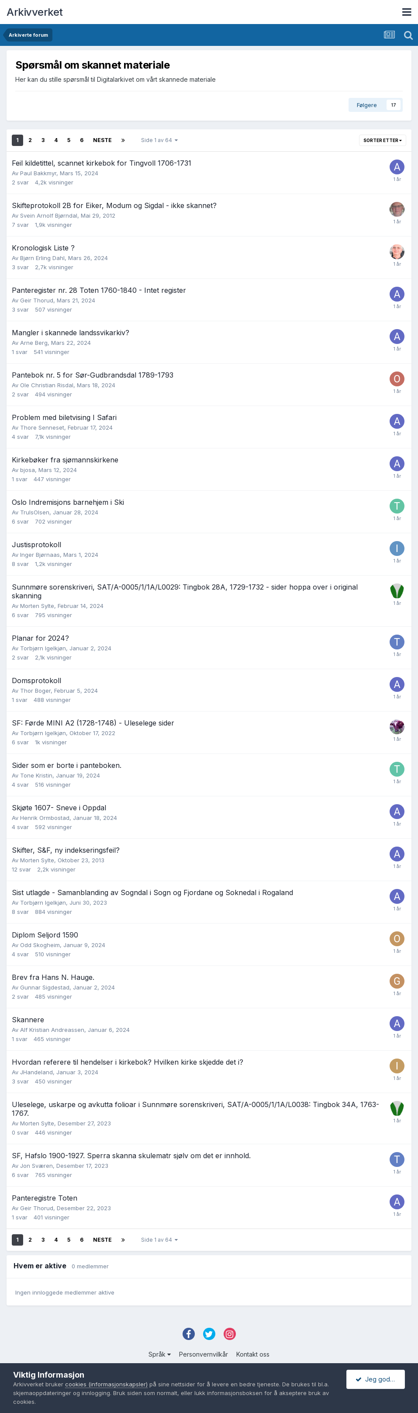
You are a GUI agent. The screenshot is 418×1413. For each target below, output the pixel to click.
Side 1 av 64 (159, 140)
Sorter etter (382, 140)
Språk (160, 1354)
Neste (102, 140)
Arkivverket (35, 12)
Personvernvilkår (203, 1354)
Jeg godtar (376, 1379)
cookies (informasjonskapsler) (106, 1384)
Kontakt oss (252, 1354)
